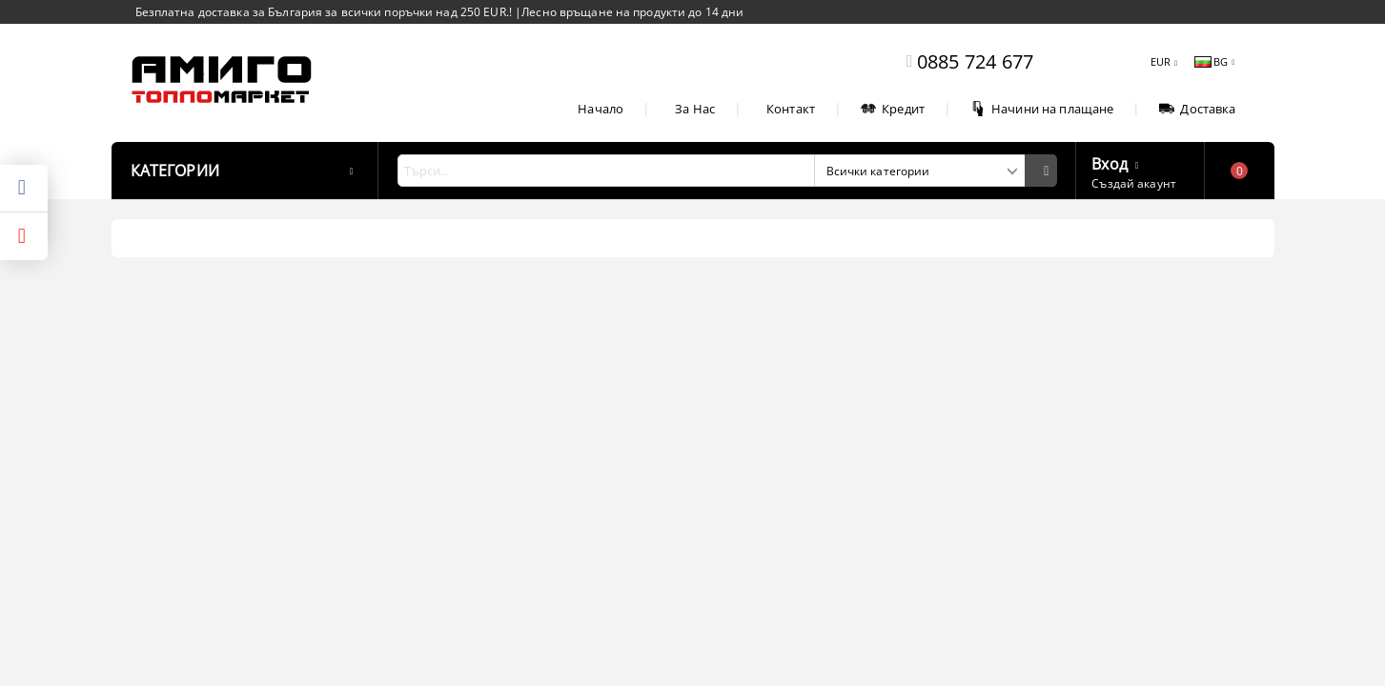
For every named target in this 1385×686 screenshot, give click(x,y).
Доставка (1197, 108)
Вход (1109, 162)
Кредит (893, 108)
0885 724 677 (975, 61)
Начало (600, 108)
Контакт (790, 108)
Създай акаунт (1133, 183)
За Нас (695, 108)
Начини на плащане (1041, 108)
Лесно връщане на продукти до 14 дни (632, 12)
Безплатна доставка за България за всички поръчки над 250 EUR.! (325, 12)
